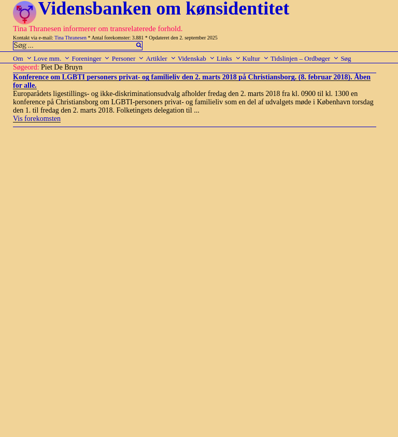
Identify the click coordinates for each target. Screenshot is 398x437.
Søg (345, 58)
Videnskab (196, 58)
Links (229, 58)
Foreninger (91, 58)
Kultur (256, 58)
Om (22, 58)
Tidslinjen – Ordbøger (305, 58)
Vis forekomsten (37, 118)
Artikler (161, 58)
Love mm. (52, 58)
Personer (128, 58)
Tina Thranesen (70, 37)
